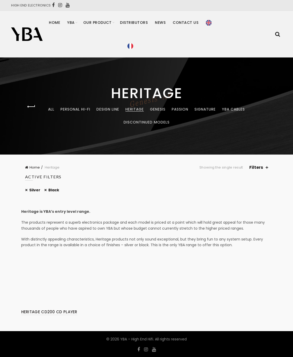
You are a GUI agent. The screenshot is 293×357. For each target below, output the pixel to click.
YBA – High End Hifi (136, 339)
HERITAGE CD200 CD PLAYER (49, 312)
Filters (256, 167)
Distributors (134, 22)
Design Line (107, 109)
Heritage (134, 109)
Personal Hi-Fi (75, 109)
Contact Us (185, 22)
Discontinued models (147, 122)
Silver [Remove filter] (34, 190)
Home (54, 22)
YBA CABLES (233, 109)
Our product (97, 22)
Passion (180, 109)
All (51, 109)
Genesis (158, 109)
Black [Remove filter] (53, 190)
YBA (71, 22)
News (160, 22)
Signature (205, 109)
